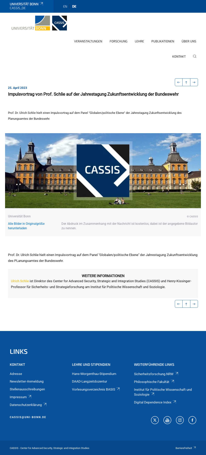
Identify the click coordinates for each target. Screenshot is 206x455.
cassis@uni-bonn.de (28, 417)
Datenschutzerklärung (28, 405)
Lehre (139, 41)
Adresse (16, 374)
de (74, 6)
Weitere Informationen (103, 276)
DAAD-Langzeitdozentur (89, 381)
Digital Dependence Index (155, 402)
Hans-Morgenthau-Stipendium (94, 374)
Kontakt (179, 56)
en (65, 6)
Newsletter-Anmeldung (27, 381)
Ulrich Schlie (20, 281)
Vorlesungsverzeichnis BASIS (96, 389)
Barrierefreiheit (186, 448)
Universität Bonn (27, 4)
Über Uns (189, 41)
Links (19, 351)
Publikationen (162, 41)
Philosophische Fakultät (154, 382)
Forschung (118, 41)
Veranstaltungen (88, 41)
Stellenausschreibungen (27, 389)
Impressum (21, 397)
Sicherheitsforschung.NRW (156, 374)
